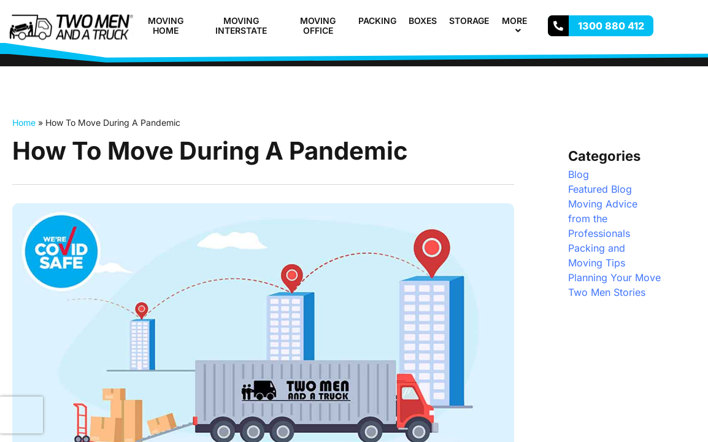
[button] (532, 20)
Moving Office (318, 25)
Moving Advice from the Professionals (602, 218)
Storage (469, 20)
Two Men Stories (606, 292)
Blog (578, 174)
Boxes (423, 20)
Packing (377, 20)
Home (24, 122)
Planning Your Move (614, 277)
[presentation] (21, 415)
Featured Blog (600, 189)
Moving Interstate (241, 25)
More (519, 26)
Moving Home (165, 25)
